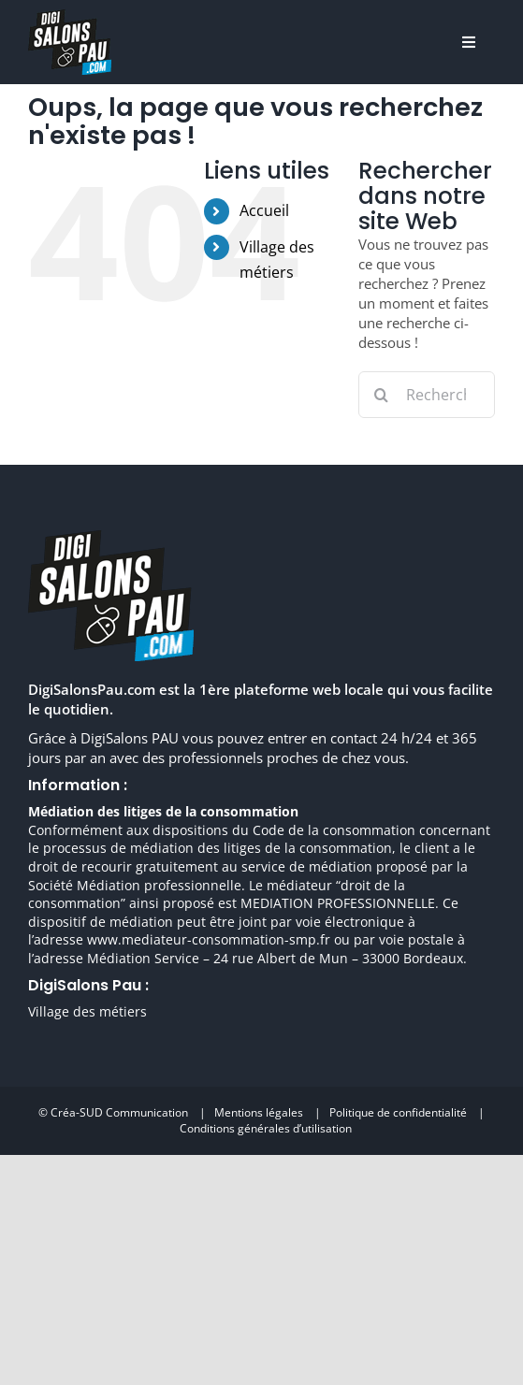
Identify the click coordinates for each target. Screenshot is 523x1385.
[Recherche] (381, 394)
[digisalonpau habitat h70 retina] (69, 16)
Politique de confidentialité (398, 1112)
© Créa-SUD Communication (113, 1112)
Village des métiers (87, 1011)
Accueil (264, 210)
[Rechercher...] (426, 394)
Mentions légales (258, 1112)
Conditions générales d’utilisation (266, 1128)
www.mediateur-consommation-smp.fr (208, 939)
